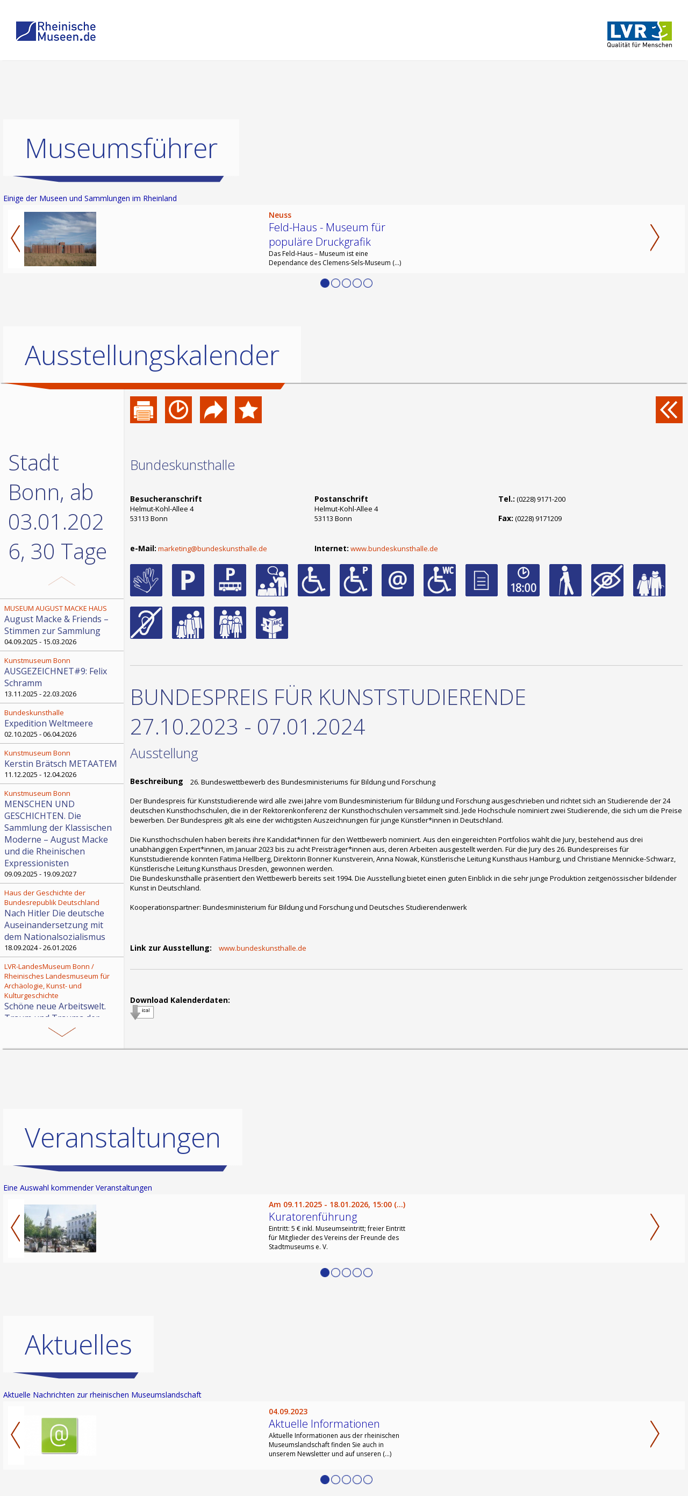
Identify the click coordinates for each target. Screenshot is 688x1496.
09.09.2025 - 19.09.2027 (62, 833)
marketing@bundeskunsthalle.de (212, 548)
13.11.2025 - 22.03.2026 (62, 677)
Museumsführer (121, 148)
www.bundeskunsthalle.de (394, 548)
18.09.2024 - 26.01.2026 (62, 920)
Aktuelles (78, 1344)
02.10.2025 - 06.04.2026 (62, 723)
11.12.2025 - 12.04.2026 (62, 763)
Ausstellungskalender (152, 355)
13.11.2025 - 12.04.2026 (62, 1003)
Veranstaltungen (123, 1137)
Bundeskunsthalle (182, 464)
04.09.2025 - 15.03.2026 (62, 624)
